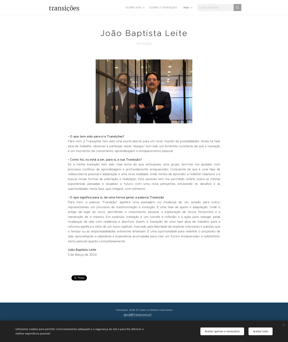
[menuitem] (134, 7)
